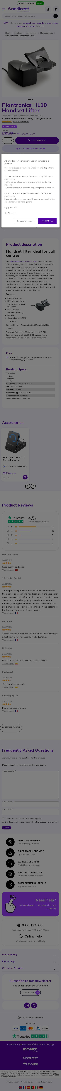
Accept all (47, 221)
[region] (30, 190)
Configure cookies (25, 221)
